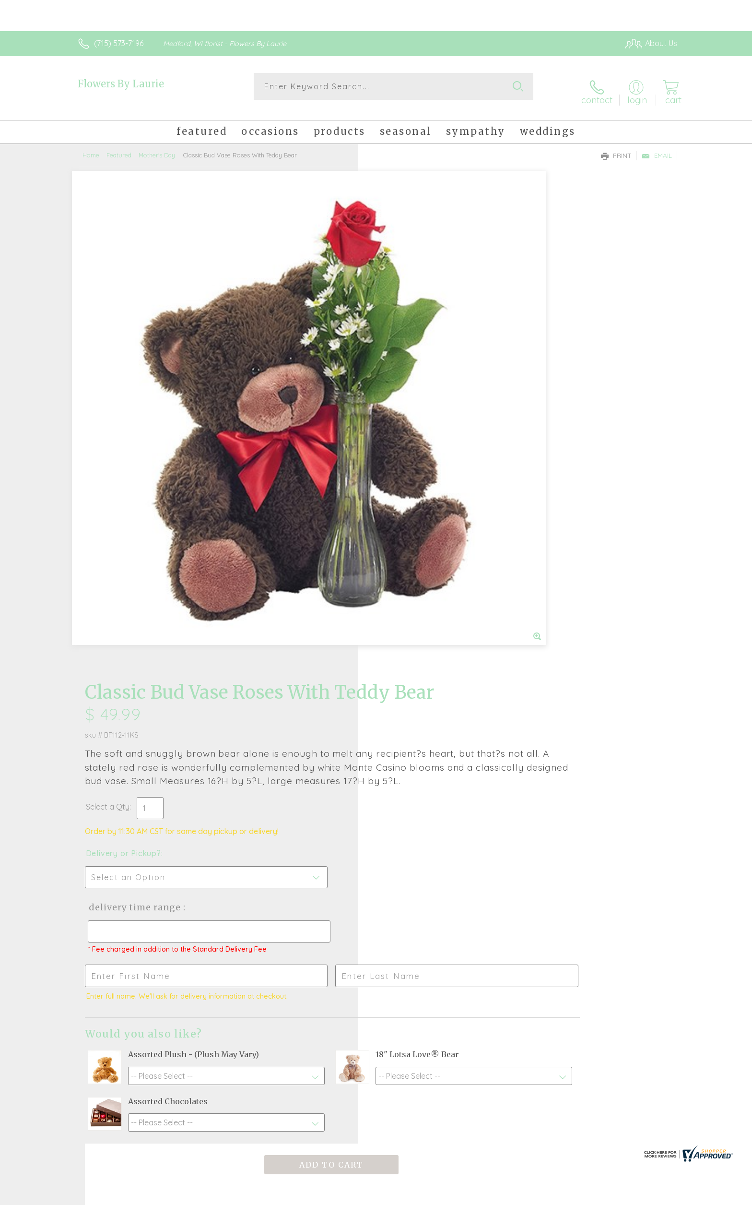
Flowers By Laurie (121, 84)
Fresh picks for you (292, 902)
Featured (118, 146)
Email (657, 147)
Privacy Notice (524, 1195)
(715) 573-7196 (118, 43)
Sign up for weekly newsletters (496, 896)
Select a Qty (399, 331)
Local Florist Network (592, 1195)
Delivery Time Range (424, 431)
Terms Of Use (467, 1195)
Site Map (651, 1195)
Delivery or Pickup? (414, 377)
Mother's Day (157, 146)
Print (616, 147)
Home (90, 146)
